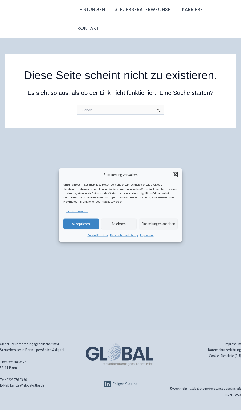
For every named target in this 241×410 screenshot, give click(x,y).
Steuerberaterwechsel (144, 9)
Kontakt (88, 28)
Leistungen (91, 9)
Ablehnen (119, 223)
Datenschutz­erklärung (124, 235)
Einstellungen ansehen (158, 223)
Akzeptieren (81, 223)
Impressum (147, 235)
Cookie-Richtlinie (98, 235)
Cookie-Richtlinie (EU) (225, 355)
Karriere (192, 9)
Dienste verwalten (77, 211)
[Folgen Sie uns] (120, 384)
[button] (175, 174)
